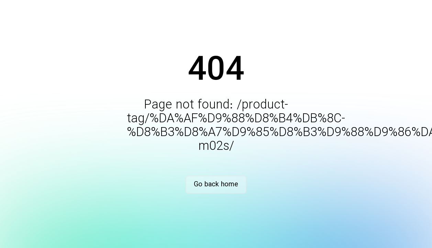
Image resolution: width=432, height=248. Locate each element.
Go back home (216, 184)
